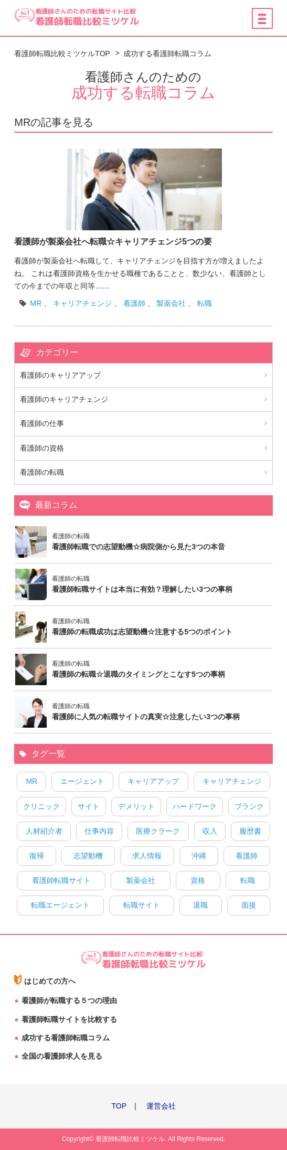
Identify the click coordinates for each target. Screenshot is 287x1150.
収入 (210, 831)
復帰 (36, 855)
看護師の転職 (42, 472)
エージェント (82, 781)
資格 (197, 880)
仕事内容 (99, 831)
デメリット (136, 806)
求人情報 (147, 855)
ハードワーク (195, 806)
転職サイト (141, 905)
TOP (118, 1106)
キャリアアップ (153, 781)
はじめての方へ (50, 981)
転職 (204, 303)
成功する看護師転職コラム (167, 53)
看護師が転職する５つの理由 (69, 1000)
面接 (248, 905)
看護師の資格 (42, 448)
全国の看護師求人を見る (62, 1056)
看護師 (134, 303)
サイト (89, 806)
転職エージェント (60, 905)
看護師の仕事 (42, 423)
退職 (200, 905)
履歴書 (250, 831)
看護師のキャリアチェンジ (64, 399)
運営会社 (161, 1106)
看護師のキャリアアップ (60, 375)
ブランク (249, 806)
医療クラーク (158, 831)
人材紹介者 (44, 831)
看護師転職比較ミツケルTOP (62, 53)
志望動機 (88, 855)
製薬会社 (171, 303)
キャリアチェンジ (82, 303)
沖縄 (199, 855)
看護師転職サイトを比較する (69, 1019)
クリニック (41, 806)
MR (35, 303)
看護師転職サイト (61, 880)
